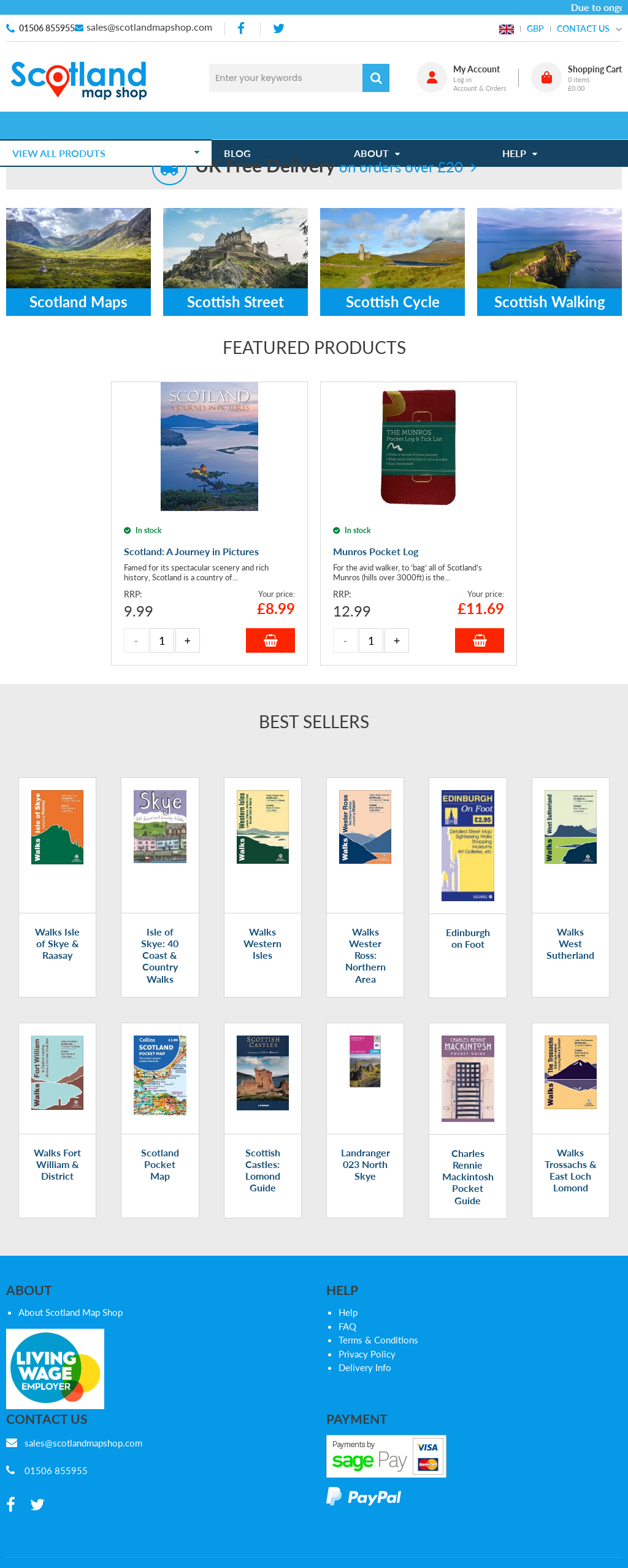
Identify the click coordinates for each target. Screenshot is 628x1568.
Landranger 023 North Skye (365, 1164)
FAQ (347, 1326)
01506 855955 (47, 28)
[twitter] (278, 28)
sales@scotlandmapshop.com (149, 27)
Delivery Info (365, 1367)
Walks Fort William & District (57, 1164)
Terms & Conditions (378, 1339)
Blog (243, 125)
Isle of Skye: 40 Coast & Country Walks (159, 955)
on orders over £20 (329, 166)
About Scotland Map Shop (70, 1312)
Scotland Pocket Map (160, 1164)
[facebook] (242, 28)
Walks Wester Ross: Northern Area (365, 955)
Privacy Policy (367, 1353)
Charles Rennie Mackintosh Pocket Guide (468, 1176)
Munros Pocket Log (375, 551)
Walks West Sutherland (570, 943)
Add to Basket (270, 640)
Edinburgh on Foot (468, 938)
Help (348, 1312)
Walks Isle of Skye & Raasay (57, 943)
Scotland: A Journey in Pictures (191, 551)
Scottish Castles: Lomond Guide (262, 1170)
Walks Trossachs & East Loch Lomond (571, 1170)
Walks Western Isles (262, 943)
